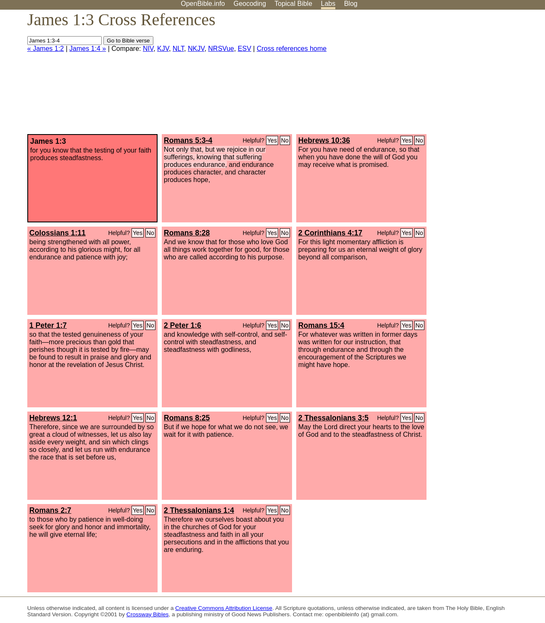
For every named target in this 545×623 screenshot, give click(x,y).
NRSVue (221, 48)
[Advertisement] (460, 75)
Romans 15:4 (321, 325)
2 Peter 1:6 (182, 325)
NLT (178, 48)
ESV (244, 48)
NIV (148, 48)
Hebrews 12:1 (53, 418)
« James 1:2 (45, 48)
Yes (272, 140)
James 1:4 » (87, 48)
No (285, 140)
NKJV (196, 48)
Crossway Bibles (147, 614)
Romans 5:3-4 (188, 140)
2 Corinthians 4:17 (330, 233)
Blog (351, 3)
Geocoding (250, 3)
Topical (293, 3)
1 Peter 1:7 (48, 325)
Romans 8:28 (187, 233)
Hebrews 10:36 (324, 140)
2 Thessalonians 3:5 (333, 418)
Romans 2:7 (50, 510)
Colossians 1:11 (57, 233)
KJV (163, 48)
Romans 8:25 (187, 418)
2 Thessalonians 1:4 (199, 510)
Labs (328, 3)
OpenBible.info (203, 3)
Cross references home (291, 48)
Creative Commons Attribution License (223, 608)
